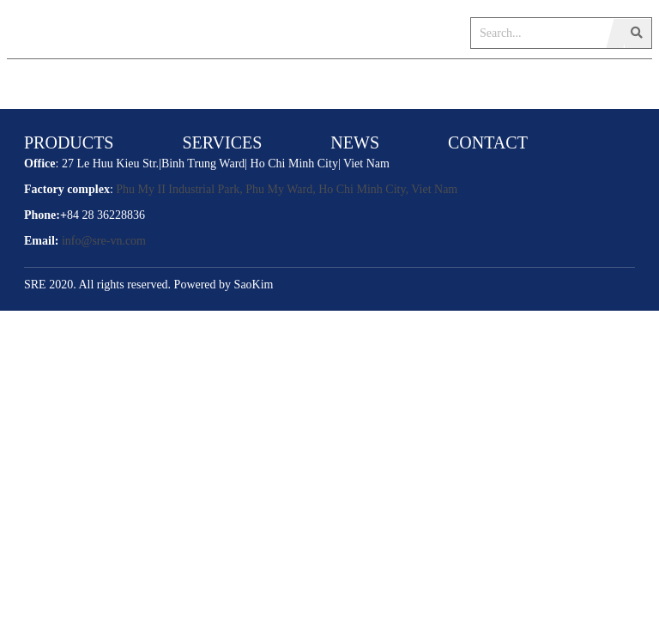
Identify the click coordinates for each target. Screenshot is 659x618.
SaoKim (254, 284)
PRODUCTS (68, 142)
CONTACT (488, 142)
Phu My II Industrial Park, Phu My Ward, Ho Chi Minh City (260, 189)
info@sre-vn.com (104, 240)
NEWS (354, 142)
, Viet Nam (432, 189)
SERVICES (222, 142)
